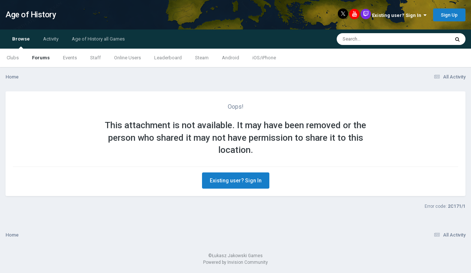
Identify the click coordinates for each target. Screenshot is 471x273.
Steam (202, 57)
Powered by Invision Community (235, 262)
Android (230, 57)
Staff (95, 57)
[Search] (374, 39)
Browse (21, 42)
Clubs (13, 57)
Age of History (31, 14)
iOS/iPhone (264, 57)
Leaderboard (168, 57)
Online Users (127, 57)
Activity (51, 39)
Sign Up (449, 15)
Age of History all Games (98, 39)
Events (70, 57)
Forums (41, 57)
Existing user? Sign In (399, 15)
